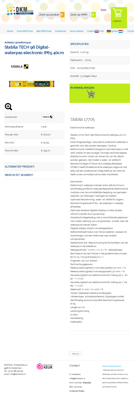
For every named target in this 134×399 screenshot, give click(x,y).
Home (10, 31)
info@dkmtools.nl (18, 374)
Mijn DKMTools (44, 31)
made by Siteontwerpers (111, 366)
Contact (74, 365)
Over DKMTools (25, 31)
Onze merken (77, 31)
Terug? (75, 354)
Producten (60, 31)
